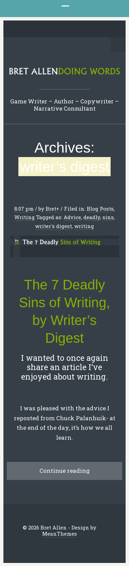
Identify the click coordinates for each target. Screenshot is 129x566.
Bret (51, 208)
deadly (91, 217)
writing (84, 226)
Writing (24, 217)
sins (108, 217)
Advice (72, 217)
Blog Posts (100, 208)
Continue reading (64, 471)
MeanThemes (59, 533)
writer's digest (53, 226)
